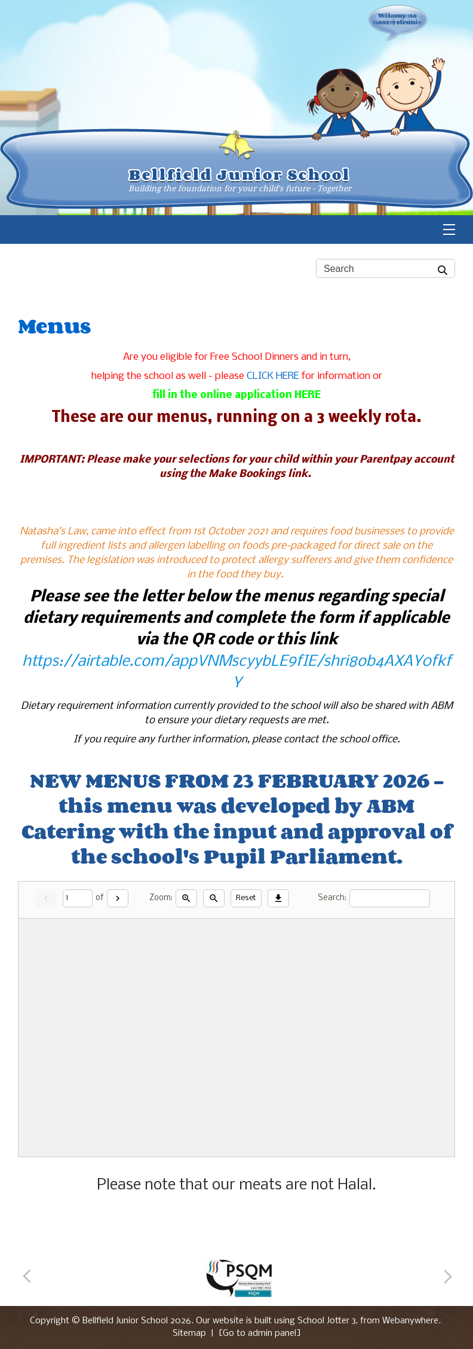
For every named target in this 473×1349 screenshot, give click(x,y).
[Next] (117, 898)
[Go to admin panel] (260, 1333)
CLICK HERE (273, 376)
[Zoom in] (186, 898)
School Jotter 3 (326, 1321)
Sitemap (189, 1333)
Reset (246, 898)
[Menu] (449, 229)
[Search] (443, 268)
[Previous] (31, 1278)
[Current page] (78, 898)
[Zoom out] (214, 898)
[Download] (278, 898)
